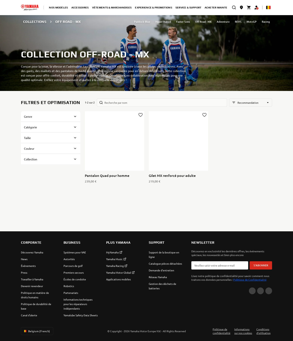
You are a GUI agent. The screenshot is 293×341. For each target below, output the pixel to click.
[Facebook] (260, 290)
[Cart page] (249, 7)
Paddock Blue (142, 21)
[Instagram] (268, 290)
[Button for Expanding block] (50, 116)
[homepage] (29, 7)
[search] (234, 7)
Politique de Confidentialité (249, 279)
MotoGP (252, 21)
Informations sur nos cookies (243, 331)
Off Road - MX (203, 21)
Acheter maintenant (220, 7)
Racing (266, 21)
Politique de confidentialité (221, 331)
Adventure (223, 21)
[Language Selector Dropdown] (268, 7)
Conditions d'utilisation (263, 331)
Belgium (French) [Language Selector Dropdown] (36, 331)
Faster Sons (183, 21)
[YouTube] (252, 290)
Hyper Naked (163, 21)
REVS (238, 21)
